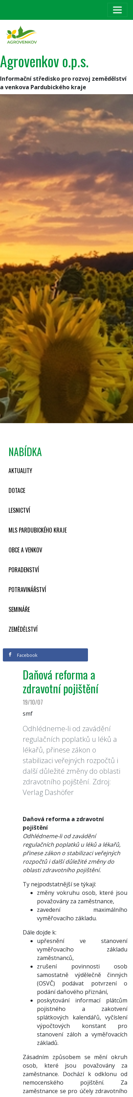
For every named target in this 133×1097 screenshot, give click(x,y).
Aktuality (20, 470)
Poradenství (24, 569)
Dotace (17, 490)
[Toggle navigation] (117, 10)
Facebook (23, 655)
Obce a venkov (25, 550)
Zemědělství (23, 629)
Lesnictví (19, 510)
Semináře (19, 609)
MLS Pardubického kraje (38, 530)
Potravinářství (27, 589)
